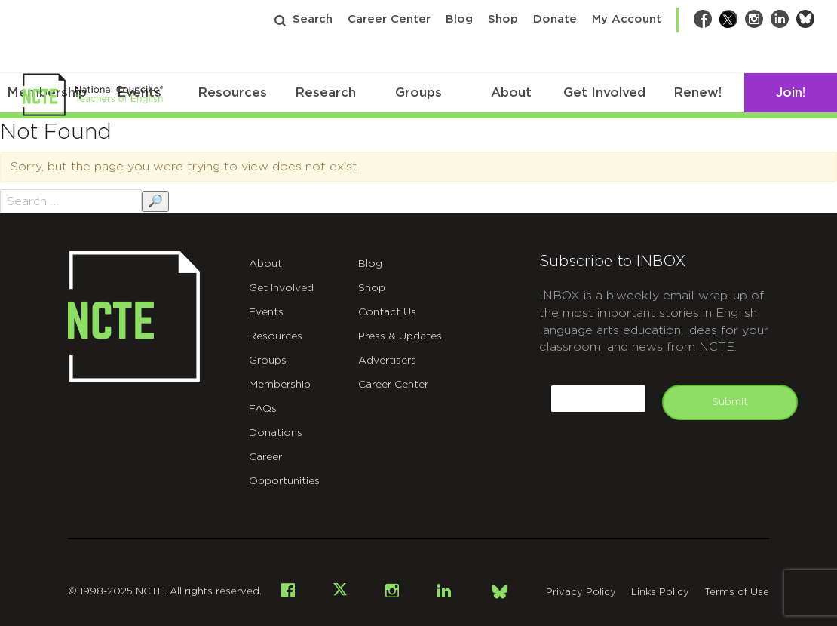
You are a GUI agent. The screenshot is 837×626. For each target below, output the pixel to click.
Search (313, 19)
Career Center (389, 19)
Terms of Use (736, 592)
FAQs (263, 409)
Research (325, 92)
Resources (232, 92)
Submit (730, 402)
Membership (280, 384)
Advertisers (387, 360)
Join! (790, 92)
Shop (503, 19)
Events (266, 312)
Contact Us (387, 312)
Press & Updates (400, 336)
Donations (275, 433)
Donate (555, 19)
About (511, 92)
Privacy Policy (581, 592)
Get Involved (604, 92)
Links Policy (660, 592)
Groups (418, 92)
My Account (626, 19)
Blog (459, 19)
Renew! (697, 92)
